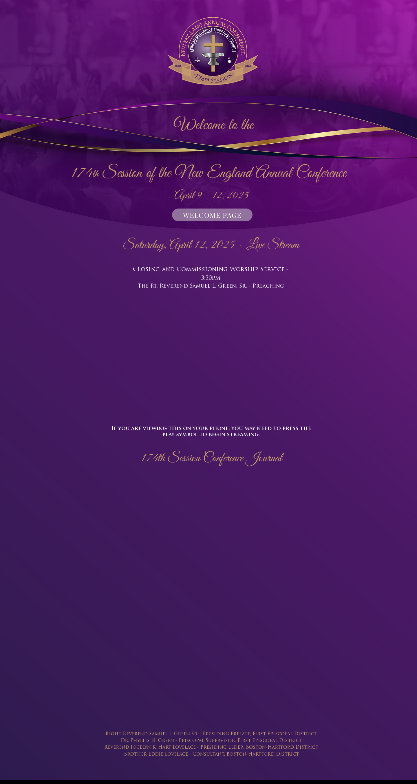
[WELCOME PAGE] (212, 215)
